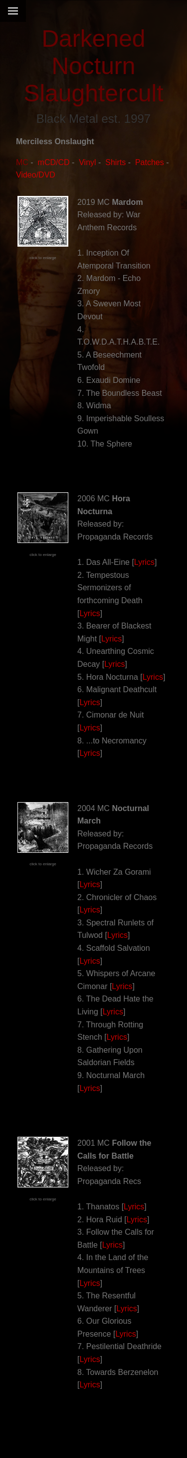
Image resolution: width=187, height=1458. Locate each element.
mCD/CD (54, 162)
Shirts (115, 162)
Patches (149, 162)
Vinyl (87, 162)
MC (22, 162)
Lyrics (144, 562)
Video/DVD (35, 175)
